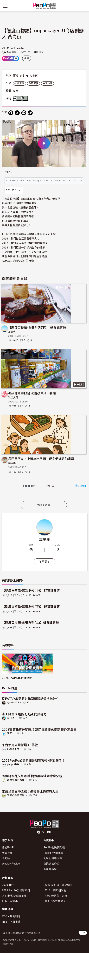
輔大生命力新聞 (16, 779)
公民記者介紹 (51, 863)
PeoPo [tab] (50, 486)
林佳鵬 (12, 463)
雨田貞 (11, 717)
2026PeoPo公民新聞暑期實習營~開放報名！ (33, 760)
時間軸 (6, 858)
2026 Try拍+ (9, 884)
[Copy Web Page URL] (30, 112)
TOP (83, 932)
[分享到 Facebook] (10, 112)
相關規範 (7, 852)
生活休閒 (47, 83)
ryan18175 (13, 702)
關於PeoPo (8, 847)
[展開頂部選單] (84, 6)
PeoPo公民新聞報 (54, 847)
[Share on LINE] (23, 112)
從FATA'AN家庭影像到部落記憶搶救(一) (30, 698)
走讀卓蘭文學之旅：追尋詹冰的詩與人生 (30, 791)
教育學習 (33, 83)
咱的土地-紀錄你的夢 (14, 895)
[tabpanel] (44, 496)
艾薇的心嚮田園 (16, 795)
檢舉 (26, 58)
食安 (15, 90)
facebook (39, 832)
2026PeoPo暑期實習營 (17, 678)
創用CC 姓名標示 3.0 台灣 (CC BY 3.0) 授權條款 (21, 98)
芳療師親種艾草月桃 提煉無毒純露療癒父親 (32, 776)
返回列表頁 (44, 505)
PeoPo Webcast (53, 852)
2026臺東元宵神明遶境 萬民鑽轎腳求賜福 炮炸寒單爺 (39, 729)
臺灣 (16, 75)
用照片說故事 (10, 901)
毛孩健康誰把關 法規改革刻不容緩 (32, 393)
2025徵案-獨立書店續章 (58, 884)
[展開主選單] (5, 6)
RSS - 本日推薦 (11, 921)
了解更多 (44, 561)
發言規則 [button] (80, 485)
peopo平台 (13, 748)
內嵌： (9, 172)
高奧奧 (12, 331)
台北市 (24, 75)
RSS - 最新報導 (11, 916)
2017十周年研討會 (55, 890)
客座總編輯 (50, 869)
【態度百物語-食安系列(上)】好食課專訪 (30, 623)
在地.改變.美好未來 (55, 895)
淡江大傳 (13, 397)
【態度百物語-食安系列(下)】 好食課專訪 (37, 327)
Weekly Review (11, 863)
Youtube (49, 832)
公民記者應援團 (53, 858)
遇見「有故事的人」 (56, 901)
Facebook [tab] (29, 485)
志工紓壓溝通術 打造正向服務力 (24, 714)
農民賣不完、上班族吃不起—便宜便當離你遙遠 (41, 458)
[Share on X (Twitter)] (17, 112)
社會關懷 (19, 83)
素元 (9, 733)
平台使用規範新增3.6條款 (20, 745)
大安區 (33, 75)
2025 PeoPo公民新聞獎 (16, 890)
